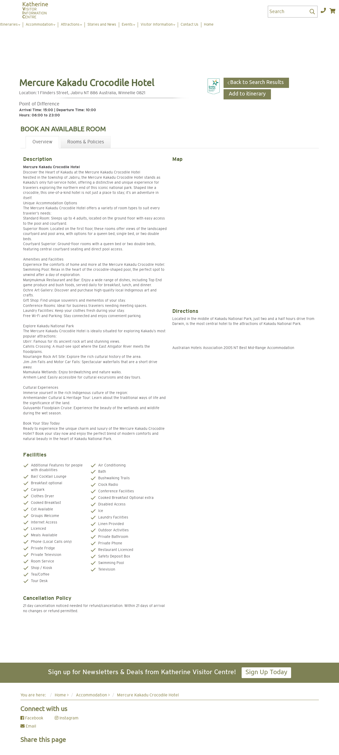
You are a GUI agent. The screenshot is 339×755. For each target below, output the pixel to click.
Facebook (31, 718)
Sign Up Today (266, 671)
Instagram (67, 718)
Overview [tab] (42, 142)
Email (28, 726)
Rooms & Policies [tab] (85, 142)
